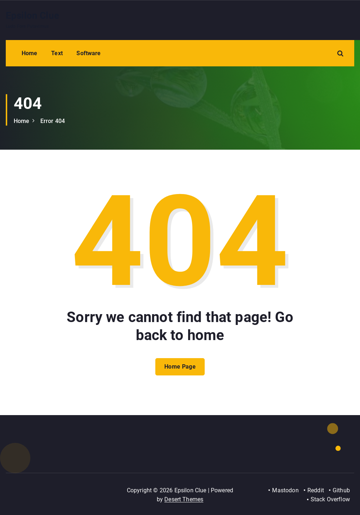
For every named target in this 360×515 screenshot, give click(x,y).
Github (341, 490)
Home (29, 53)
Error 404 (52, 121)
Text (57, 53)
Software (88, 53)
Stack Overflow (330, 499)
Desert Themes (183, 499)
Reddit (315, 490)
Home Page (180, 366)
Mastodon (285, 490)
